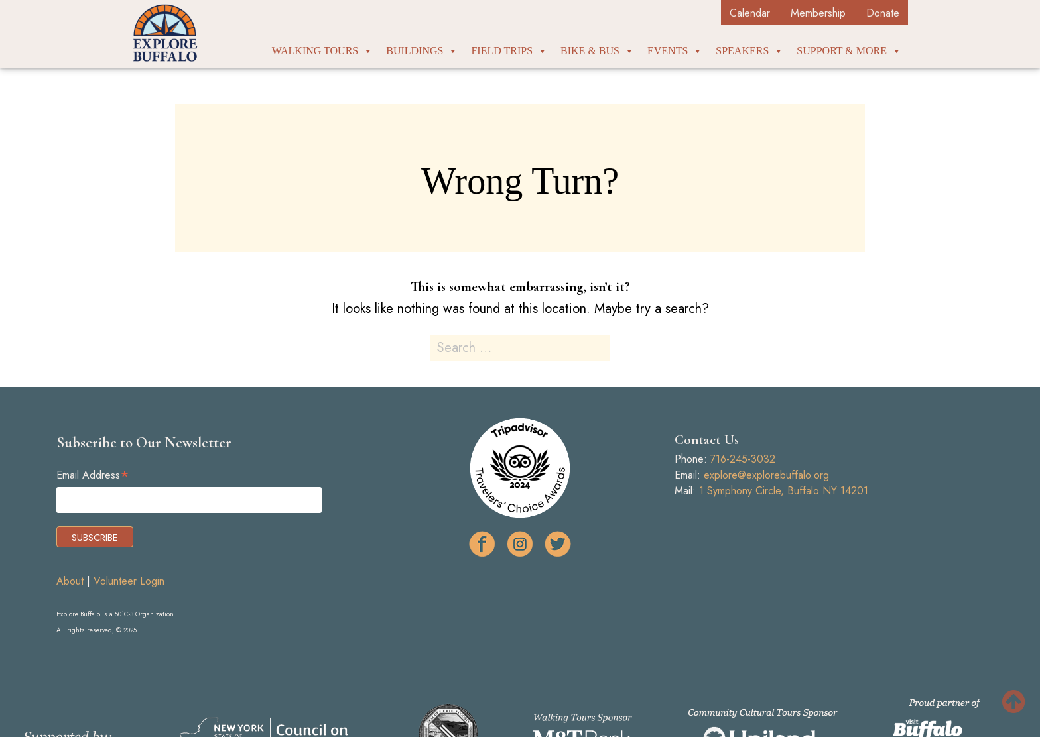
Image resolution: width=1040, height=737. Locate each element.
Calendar (750, 13)
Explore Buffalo (165, 33)
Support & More (849, 51)
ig (520, 544)
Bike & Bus (597, 51)
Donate (882, 13)
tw (558, 544)
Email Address (92, 475)
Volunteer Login (129, 581)
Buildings (422, 51)
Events (674, 51)
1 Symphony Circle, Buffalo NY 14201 (783, 490)
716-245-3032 (742, 459)
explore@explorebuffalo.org (766, 474)
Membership (818, 13)
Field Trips (509, 51)
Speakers (749, 51)
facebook (482, 544)
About (70, 581)
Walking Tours (322, 51)
